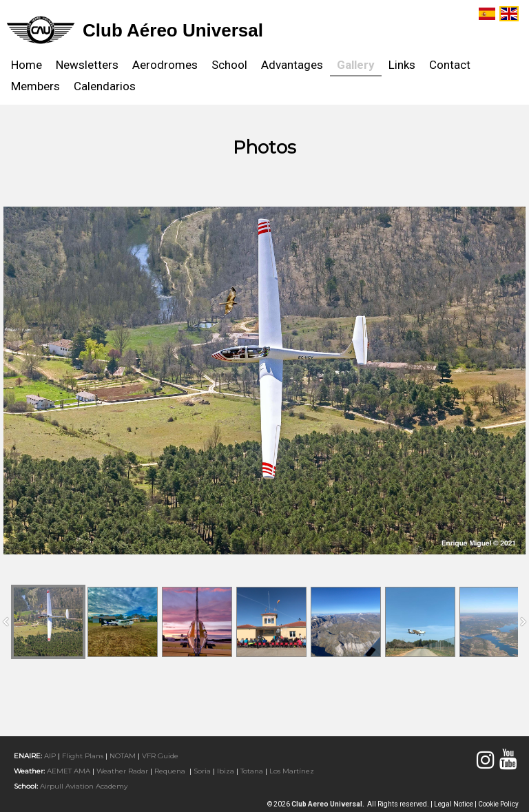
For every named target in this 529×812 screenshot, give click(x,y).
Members (35, 86)
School (229, 65)
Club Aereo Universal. (329, 804)
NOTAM (123, 755)
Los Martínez (291, 771)
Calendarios (105, 86)
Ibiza (225, 771)
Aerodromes (165, 65)
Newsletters (87, 65)
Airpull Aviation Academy (83, 786)
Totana (251, 771)
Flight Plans (82, 755)
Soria (202, 771)
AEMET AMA (68, 771)
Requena (169, 771)
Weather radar (122, 771)
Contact (449, 65)
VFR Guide (160, 755)
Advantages (292, 65)
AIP (50, 755)
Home (26, 65)
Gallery (356, 65)
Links (401, 65)
